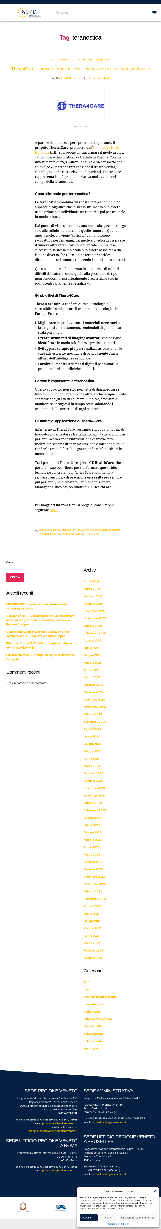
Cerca (9, 562)
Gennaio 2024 (93, 780)
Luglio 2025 (92, 648)
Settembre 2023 (95, 810)
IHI (74, 529)
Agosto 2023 (92, 817)
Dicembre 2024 (94, 699)
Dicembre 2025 (94, 611)
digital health (99, 59)
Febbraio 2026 (93, 596)
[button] (154, 1191)
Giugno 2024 (92, 743)
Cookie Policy (113, 1224)
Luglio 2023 (92, 825)
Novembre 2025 (95, 618)
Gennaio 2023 (93, 869)
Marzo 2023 (92, 854)
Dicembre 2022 (94, 876)
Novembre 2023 (95, 795)
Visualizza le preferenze (137, 1217)
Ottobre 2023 (93, 803)
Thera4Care (92, 533)
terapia (80, 533)
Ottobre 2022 (93, 891)
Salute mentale (94, 1041)
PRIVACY (125, 1224)
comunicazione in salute (100, 996)
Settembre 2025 (95, 633)
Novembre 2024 (95, 707)
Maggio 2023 (93, 839)
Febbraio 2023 (93, 862)
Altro (87, 982)
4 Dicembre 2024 (99, 78)
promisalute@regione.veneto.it (59, 1123)
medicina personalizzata (106, 529)
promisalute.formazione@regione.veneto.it (52, 1131)
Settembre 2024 (95, 721)
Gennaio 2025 (93, 692)
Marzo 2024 (92, 766)
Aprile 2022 (92, 935)
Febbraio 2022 (93, 950)
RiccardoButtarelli (69, 78)
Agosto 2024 (92, 729)
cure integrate (93, 1004)
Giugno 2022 (92, 921)
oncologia (45, 533)
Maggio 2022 (93, 928)
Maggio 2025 (93, 662)
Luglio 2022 (92, 913)
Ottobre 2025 (93, 625)
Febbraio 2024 (93, 773)
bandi (87, 989)
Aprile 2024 (92, 758)
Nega (108, 1217)
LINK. (54, 510)
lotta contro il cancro (68, 59)
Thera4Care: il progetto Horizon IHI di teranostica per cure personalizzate (80, 68)
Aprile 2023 (92, 847)
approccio (45, 529)
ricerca (56, 533)
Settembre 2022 (95, 898)
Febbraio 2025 (93, 684)
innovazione (84, 529)
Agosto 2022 (92, 906)
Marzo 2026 (92, 588)
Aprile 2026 (92, 581)
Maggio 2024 (93, 751)
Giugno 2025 (92, 655)
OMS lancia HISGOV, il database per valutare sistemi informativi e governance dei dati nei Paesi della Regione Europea (40, 620)
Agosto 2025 (92, 640)
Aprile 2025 (92, 670)
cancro (56, 529)
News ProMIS (92, 1026)
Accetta (88, 1217)
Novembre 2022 (95, 884)
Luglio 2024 (92, 736)
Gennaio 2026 (93, 603)
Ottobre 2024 (93, 714)
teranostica (68, 533)
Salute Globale (93, 1033)
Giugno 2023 (92, 832)
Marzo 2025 (92, 677)
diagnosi (66, 529)
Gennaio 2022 (93, 958)
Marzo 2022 (92, 943)
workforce (91, 1048)
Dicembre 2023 (94, 788)
